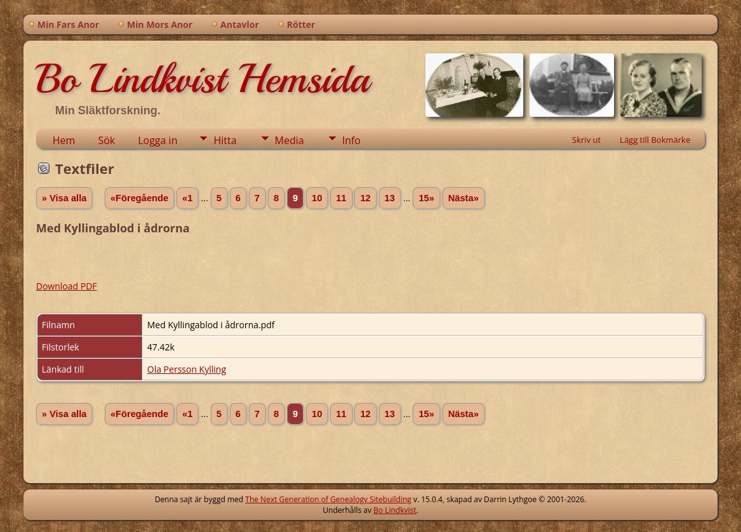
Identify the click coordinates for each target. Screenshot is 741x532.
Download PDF (66, 286)
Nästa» (463, 198)
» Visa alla (64, 198)
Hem (64, 140)
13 (390, 198)
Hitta (224, 140)
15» (426, 198)
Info (351, 140)
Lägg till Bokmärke (655, 139)
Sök (106, 140)
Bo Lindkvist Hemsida (202, 78)
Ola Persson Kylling (186, 369)
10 (317, 198)
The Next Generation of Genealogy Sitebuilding (328, 499)
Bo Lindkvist (394, 510)
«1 (187, 198)
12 (365, 198)
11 (341, 198)
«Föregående (139, 198)
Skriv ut (586, 139)
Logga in (157, 140)
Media (289, 140)
